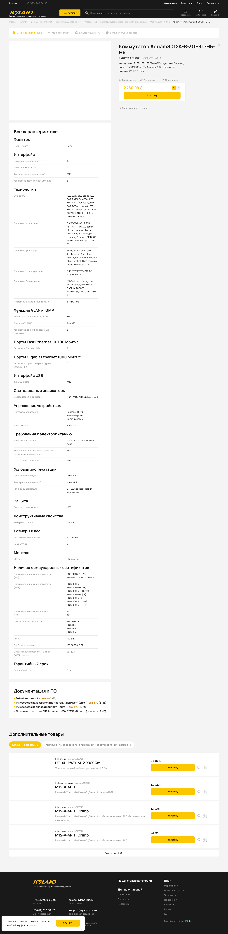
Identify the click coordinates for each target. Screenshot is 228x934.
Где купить (187, 3)
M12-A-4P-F (65, 786)
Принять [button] (68, 923)
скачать (44, 698)
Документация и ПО (89, 32)
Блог (199, 3)
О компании (170, 3)
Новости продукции (174, 890)
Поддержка (213, 3)
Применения (170, 899)
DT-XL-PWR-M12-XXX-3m (78, 762)
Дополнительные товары (123, 32)
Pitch (187, 921)
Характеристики (60, 32)
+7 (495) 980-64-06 (37, 3)
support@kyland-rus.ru (83, 910)
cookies (33, 925)
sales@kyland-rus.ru (81, 900)
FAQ (166, 913)
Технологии (170, 895)
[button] (69, 12)
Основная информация (29, 32)
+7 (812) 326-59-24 (44, 910)
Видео (167, 909)
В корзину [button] (152, 95)
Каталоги (169, 904)
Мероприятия (171, 885)
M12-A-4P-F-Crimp (72, 811)
